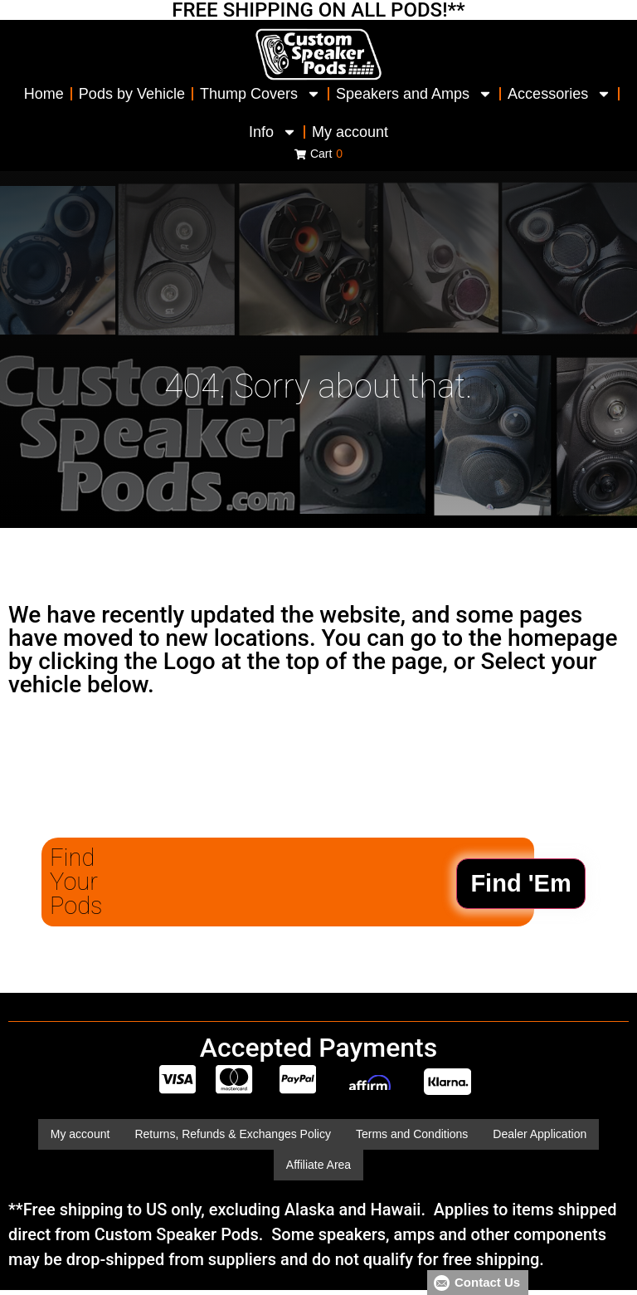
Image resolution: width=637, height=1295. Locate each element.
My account (350, 132)
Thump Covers (260, 94)
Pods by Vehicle (132, 94)
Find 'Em (520, 883)
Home (44, 94)
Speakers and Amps (414, 94)
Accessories (559, 94)
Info (273, 132)
